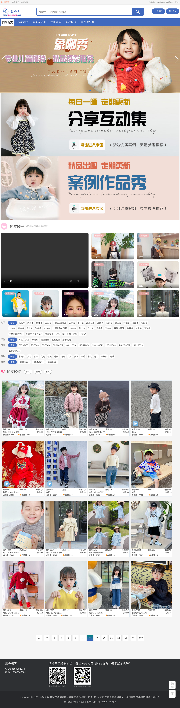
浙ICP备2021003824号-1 (104, 701)
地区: (5, 432)
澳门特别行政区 (69, 334)
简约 (76, 356)
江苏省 (109, 322)
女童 (27, 339)
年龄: (38, 429)
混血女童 (56, 339)
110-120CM (84, 345)
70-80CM (35, 345)
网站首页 (7, 22)
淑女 (90, 356)
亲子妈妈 (66, 339)
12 (118, 638)
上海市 (100, 322)
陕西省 (130, 328)
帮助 (177, 2)
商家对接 (22, 22)
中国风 (22, 356)
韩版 (56, 356)
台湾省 (82, 334)
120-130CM (97, 345)
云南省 (108, 328)
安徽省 (126, 322)
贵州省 (99, 328)
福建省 (135, 322)
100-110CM (70, 345)
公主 (36, 356)
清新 (29, 356)
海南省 (73, 328)
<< (46, 638)
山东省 (12, 328)
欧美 (49, 356)
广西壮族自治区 (60, 328)
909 (141, 638)
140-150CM (124, 345)
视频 (38, 372)
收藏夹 (161, 2)
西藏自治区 (119, 328)
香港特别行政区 (52, 334)
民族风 (104, 356)
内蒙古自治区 (60, 322)
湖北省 (29, 328)
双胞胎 (35, 339)
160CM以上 (14, 351)
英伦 (43, 356)
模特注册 (24, 2)
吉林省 (81, 322)
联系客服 (169, 2)
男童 (21, 339)
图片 (28, 372)
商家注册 (15, 2)
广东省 (47, 328)
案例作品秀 (87, 22)
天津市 (30, 322)
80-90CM (46, 345)
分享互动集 (39, 22)
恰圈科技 (78, 701)
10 (104, 638)
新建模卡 (172, 11)
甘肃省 (139, 328)
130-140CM (110, 345)
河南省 (21, 328)
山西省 (48, 322)
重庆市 (82, 328)
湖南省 (38, 328)
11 (111, 638)
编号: (5, 429)
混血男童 (45, 339)
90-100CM (58, 345)
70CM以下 (23, 345)
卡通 (83, 356)
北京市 (22, 322)
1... (39, 638)
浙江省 (118, 322)
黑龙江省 (90, 322)
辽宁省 (72, 322)
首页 (12, 11)
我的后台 (152, 2)
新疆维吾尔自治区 (34, 334)
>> (133, 638)
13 (126, 638)
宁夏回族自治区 (16, 334)
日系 (112, 356)
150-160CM (137, 345)
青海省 (147, 328)
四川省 (90, 328)
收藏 (48, 372)
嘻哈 (63, 356)
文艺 (70, 356)
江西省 (144, 322)
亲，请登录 (5, 2)
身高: (21, 429)
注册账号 (55, 22)
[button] (3, 59)
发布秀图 (158, 11)
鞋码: (39, 432)
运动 (96, 356)
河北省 (39, 322)
